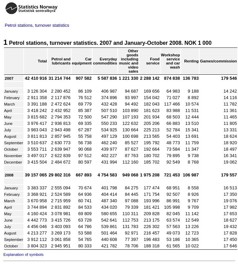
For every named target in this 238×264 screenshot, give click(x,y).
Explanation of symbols (23, 254)
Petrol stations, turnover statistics (37, 25)
